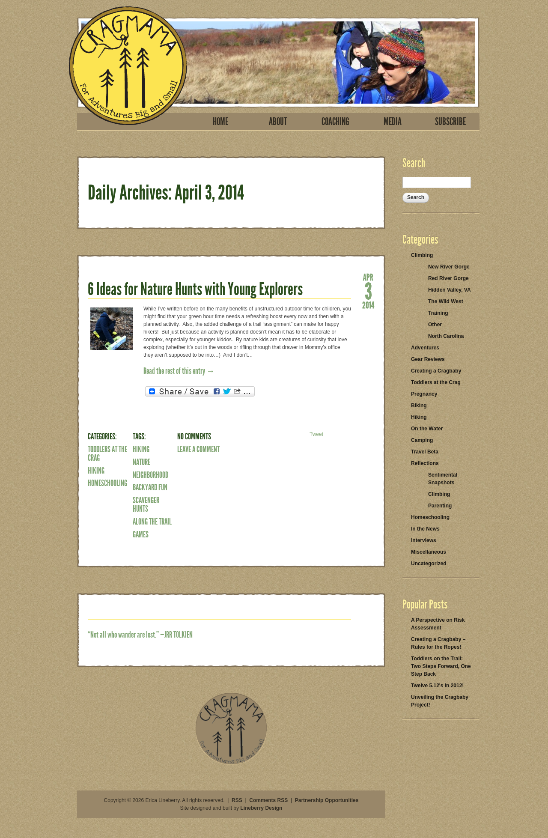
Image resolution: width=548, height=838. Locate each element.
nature (141, 462)
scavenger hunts (146, 504)
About (278, 122)
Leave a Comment (198, 449)
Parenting (440, 506)
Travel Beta (424, 452)
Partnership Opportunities (327, 800)
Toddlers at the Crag (107, 453)
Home (220, 122)
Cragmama (128, 65)
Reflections (425, 463)
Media (393, 122)
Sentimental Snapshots (442, 479)
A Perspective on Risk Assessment (438, 624)
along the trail (152, 521)
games (141, 534)
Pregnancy (424, 394)
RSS (237, 800)
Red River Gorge (448, 278)
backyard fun (150, 487)
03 (368, 290)
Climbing (422, 255)
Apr (368, 276)
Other (435, 325)
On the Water (427, 429)
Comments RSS (268, 800)
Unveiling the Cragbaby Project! (439, 701)
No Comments (194, 436)
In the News (425, 529)
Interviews (423, 540)
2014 (368, 304)
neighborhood (150, 475)
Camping (422, 440)
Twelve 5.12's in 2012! (437, 686)
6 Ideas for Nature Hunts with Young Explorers (195, 289)
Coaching (335, 122)
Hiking (96, 470)
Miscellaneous (428, 552)
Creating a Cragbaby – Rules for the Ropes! (438, 643)
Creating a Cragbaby (436, 371)
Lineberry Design (261, 808)
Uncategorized (429, 564)
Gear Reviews (428, 359)
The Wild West (445, 301)
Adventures (425, 348)
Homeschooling (107, 483)
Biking (419, 406)
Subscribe (450, 122)
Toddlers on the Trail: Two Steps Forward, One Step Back (441, 666)
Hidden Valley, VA (449, 290)
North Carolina (446, 336)
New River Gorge (449, 267)
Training (438, 313)
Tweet (316, 434)
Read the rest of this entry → (179, 371)
